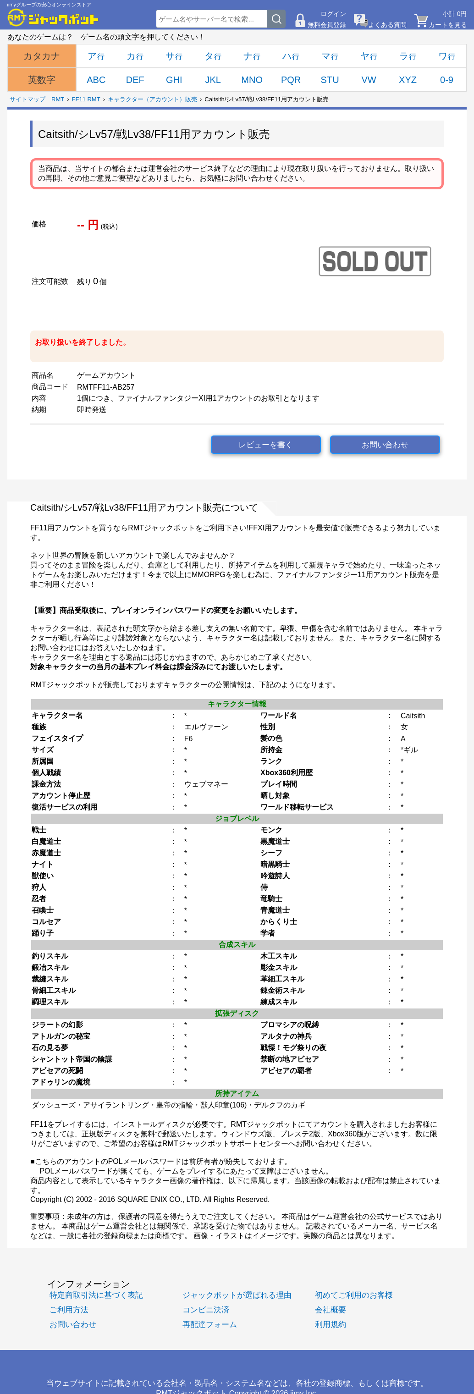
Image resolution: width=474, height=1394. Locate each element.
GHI (174, 80)
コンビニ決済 (205, 1310)
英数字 (41, 80)
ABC (96, 80)
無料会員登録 (327, 25)
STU (330, 80)
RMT (57, 99)
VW (368, 80)
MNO (252, 80)
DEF (135, 80)
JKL (212, 80)
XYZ (408, 80)
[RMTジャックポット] (53, 17)
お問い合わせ (385, 445)
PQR (291, 80)
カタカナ (41, 56)
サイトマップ (27, 99)
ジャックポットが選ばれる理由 (237, 1295)
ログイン (333, 14)
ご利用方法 (69, 1310)
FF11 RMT (86, 99)
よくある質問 (387, 25)
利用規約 (330, 1324)
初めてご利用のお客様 (354, 1295)
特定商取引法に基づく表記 (96, 1295)
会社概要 (330, 1310)
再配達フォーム (209, 1324)
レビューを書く (265, 445)
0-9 (446, 80)
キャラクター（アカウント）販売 (152, 99)
